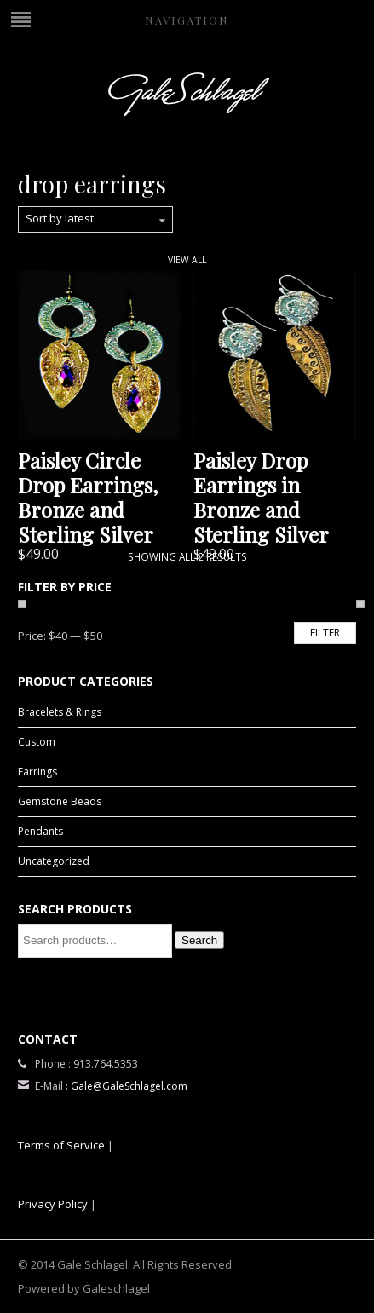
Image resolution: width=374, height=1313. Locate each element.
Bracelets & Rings (59, 712)
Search (199, 940)
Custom (36, 741)
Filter (325, 632)
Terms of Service (61, 1145)
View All (187, 260)
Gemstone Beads (59, 801)
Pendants (40, 831)
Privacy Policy (53, 1204)
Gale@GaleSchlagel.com (129, 1086)
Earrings (37, 771)
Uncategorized (53, 861)
